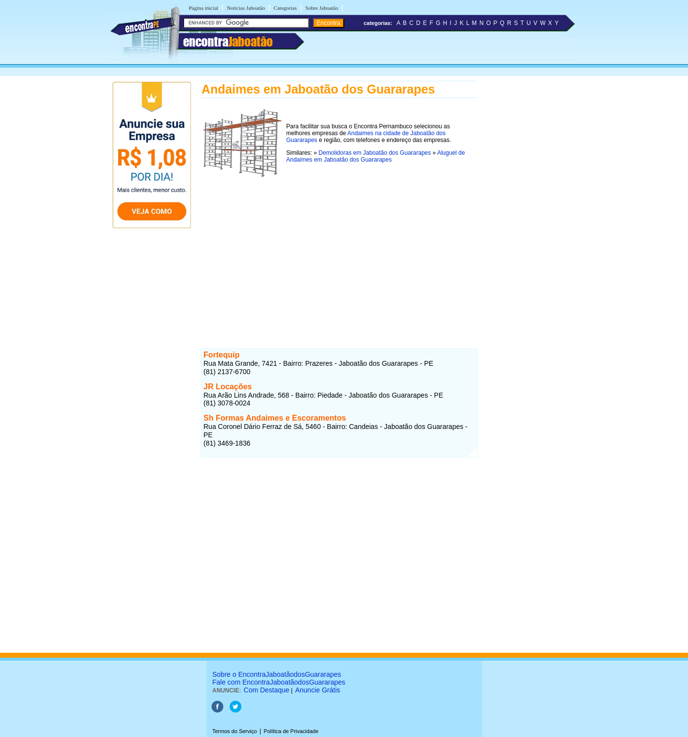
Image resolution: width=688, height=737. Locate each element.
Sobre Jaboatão (322, 8)
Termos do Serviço (235, 731)
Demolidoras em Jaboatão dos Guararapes (375, 152)
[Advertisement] (339, 248)
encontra (228, 41)
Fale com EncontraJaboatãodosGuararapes (279, 682)
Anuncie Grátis (317, 690)
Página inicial (203, 8)
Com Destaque (266, 690)
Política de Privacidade (290, 731)
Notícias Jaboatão (246, 8)
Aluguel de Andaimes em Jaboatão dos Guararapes (375, 156)
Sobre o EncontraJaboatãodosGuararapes (277, 674)
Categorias (285, 8)
